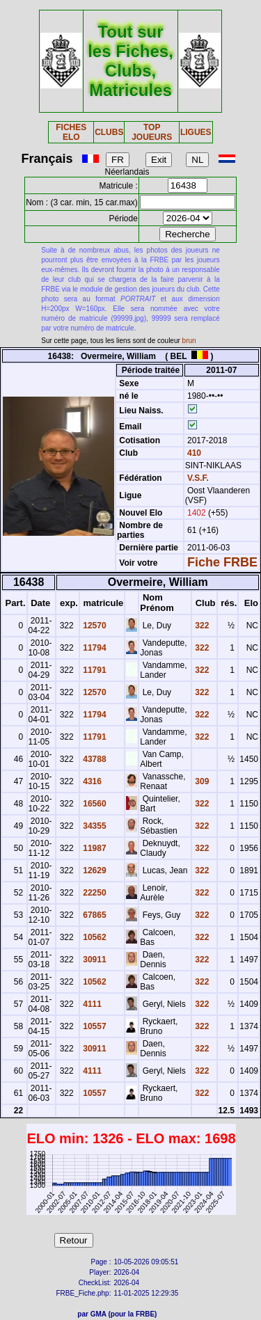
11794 (93, 648)
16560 (93, 804)
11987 (93, 848)
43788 (93, 759)
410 (193, 453)
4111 (91, 1004)
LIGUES (196, 132)
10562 (93, 937)
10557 (93, 1026)
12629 (93, 870)
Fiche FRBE (222, 562)
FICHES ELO (71, 132)
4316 (91, 781)
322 (201, 625)
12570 (93, 625)
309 (201, 781)
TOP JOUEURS (152, 132)
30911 (93, 959)
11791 (93, 670)
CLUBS (109, 132)
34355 (93, 826)
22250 (93, 893)
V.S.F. (198, 478)
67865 (93, 915)
